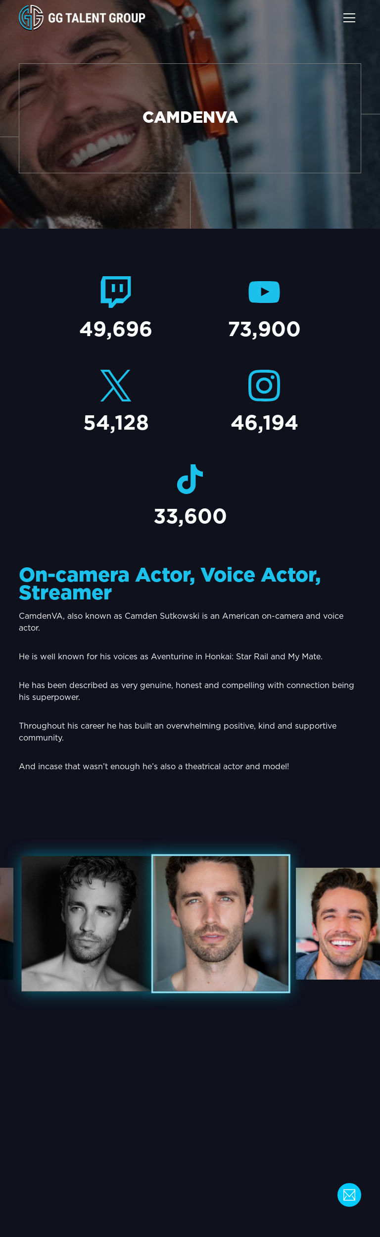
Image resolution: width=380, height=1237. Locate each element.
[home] (82, 18)
